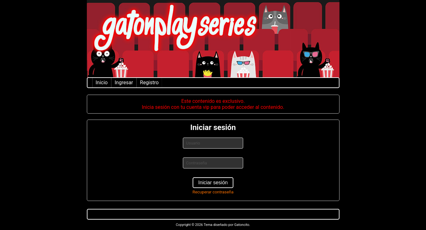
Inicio (102, 83)
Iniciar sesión (213, 182)
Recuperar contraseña (213, 192)
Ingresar (124, 83)
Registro (149, 83)
